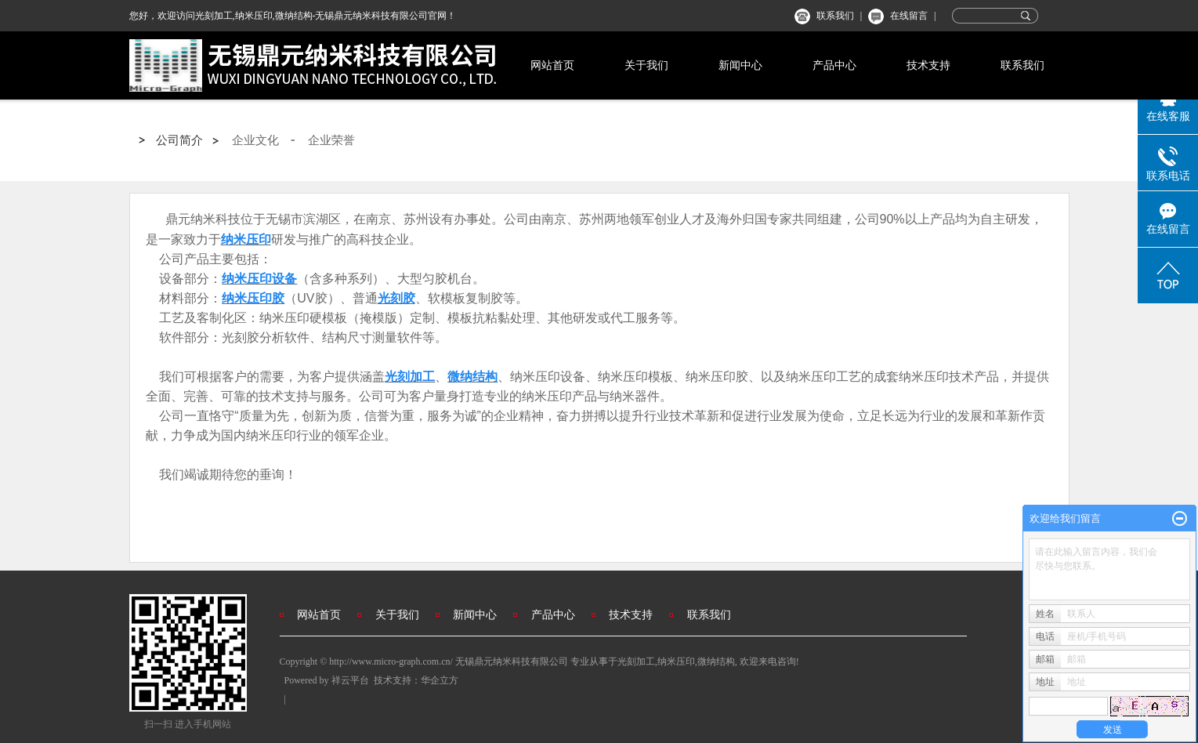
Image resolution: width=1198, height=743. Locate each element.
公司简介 (179, 140)
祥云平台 (350, 680)
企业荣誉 (331, 140)
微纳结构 (716, 661)
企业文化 (255, 140)
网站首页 (552, 65)
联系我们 (835, 15)
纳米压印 (676, 661)
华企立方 (439, 680)
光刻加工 (636, 661)
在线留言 (909, 15)
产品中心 (834, 65)
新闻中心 (740, 65)
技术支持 (928, 65)
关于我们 (646, 65)
